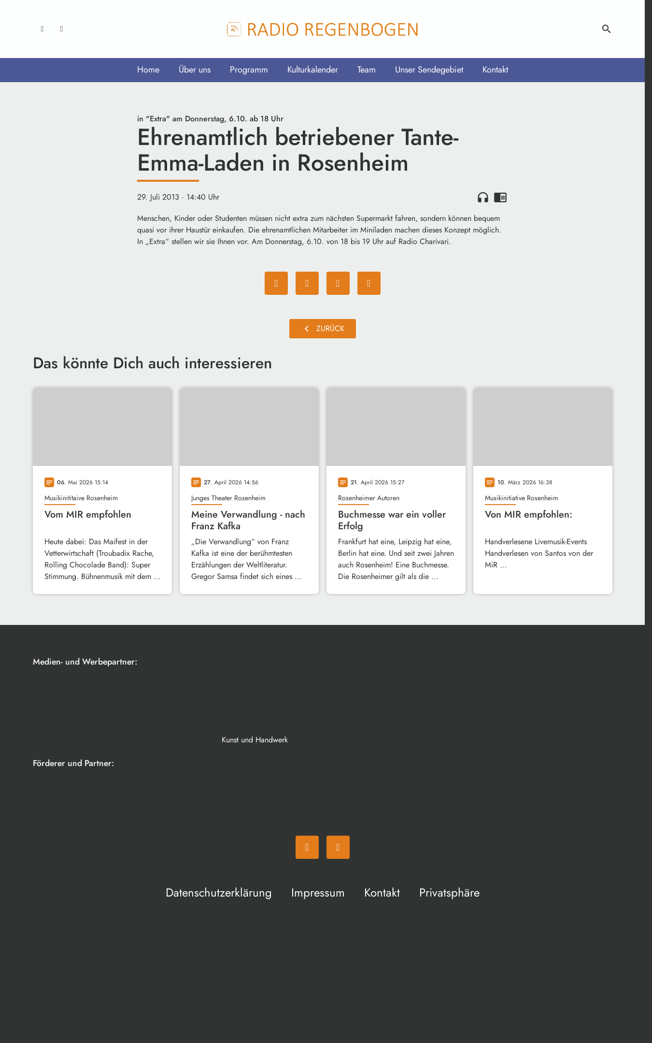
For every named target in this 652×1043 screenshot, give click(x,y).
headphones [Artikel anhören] (483, 197)
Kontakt (495, 69)
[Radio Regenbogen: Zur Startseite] (322, 29)
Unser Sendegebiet (429, 69)
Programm (249, 69)
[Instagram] (61, 29)
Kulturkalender (312, 69)
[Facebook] (42, 29)
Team (366, 69)
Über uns (195, 69)
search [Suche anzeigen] (606, 29)
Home (148, 69)
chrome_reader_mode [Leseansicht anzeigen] (500, 197)
